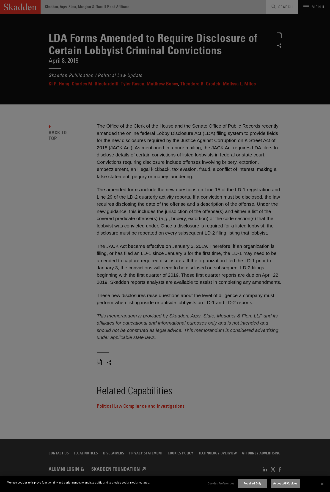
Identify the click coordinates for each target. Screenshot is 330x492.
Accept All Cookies (285, 483)
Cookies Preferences (221, 483)
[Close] (322, 484)
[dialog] (165, 484)
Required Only (252, 483)
